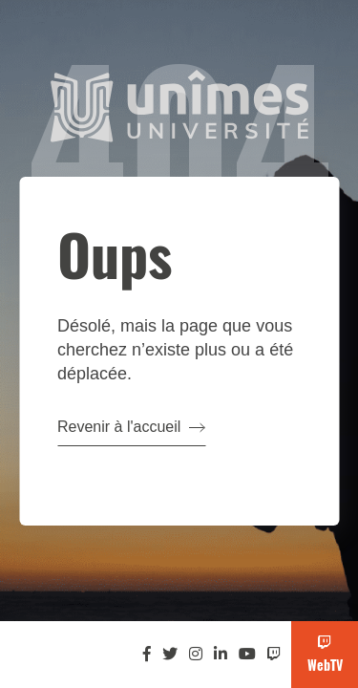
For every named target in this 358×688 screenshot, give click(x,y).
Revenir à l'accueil (131, 427)
